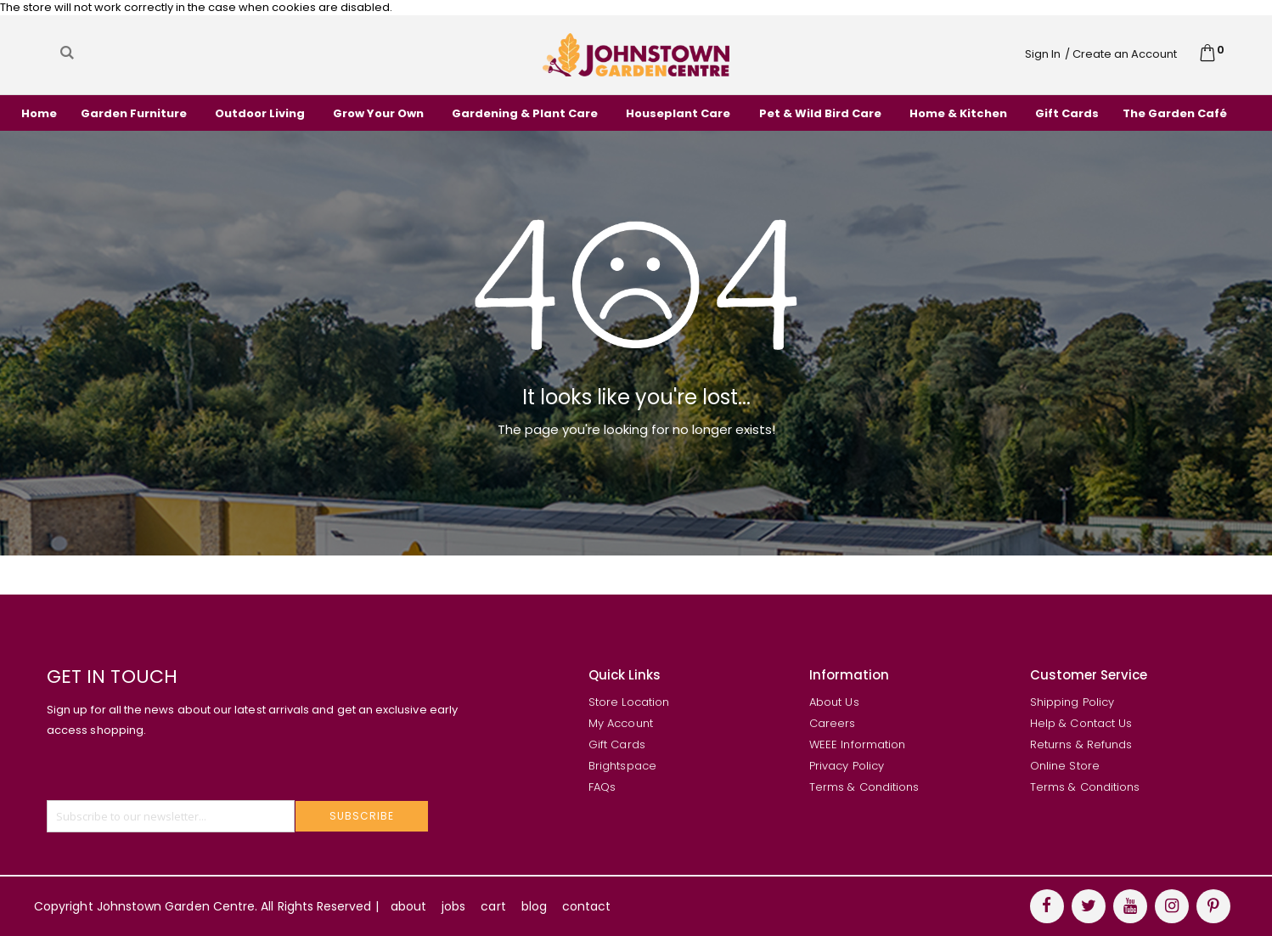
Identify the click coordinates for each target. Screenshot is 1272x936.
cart (493, 906)
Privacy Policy (846, 766)
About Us (834, 702)
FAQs (602, 787)
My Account (620, 723)
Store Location (628, 702)
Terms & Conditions (864, 787)
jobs (453, 906)
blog (534, 906)
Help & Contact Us (1081, 723)
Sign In (1043, 54)
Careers (832, 723)
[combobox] (228, 53)
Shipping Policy (1072, 702)
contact (586, 906)
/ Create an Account (1121, 54)
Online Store (1065, 766)
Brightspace (622, 766)
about (408, 906)
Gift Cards (616, 744)
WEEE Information (857, 744)
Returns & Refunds (1081, 744)
